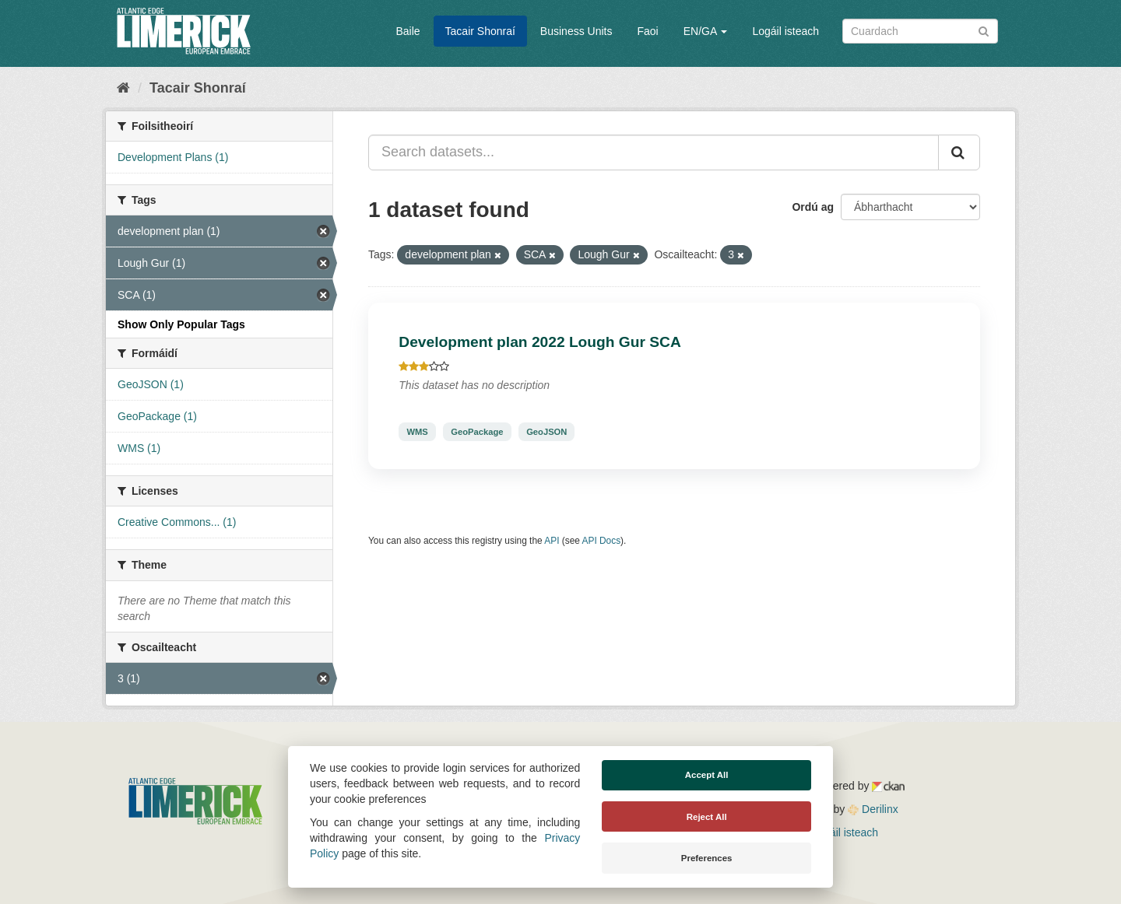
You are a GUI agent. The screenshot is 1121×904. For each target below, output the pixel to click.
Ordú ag (813, 207)
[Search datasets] (920, 31)
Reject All (707, 817)
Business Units (576, 31)
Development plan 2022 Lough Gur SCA (540, 342)
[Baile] (123, 88)
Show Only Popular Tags (181, 324)
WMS (416, 431)
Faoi (647, 31)
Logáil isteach (785, 31)
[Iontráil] (983, 30)
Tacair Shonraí (480, 31)
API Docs (601, 540)
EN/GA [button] (705, 31)
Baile (407, 31)
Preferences (707, 858)
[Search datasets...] (653, 152)
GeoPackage (477, 431)
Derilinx (873, 809)
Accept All (707, 775)
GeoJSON (546, 431)
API (551, 540)
